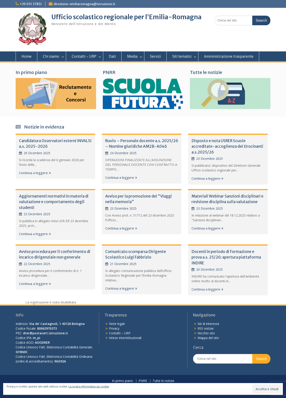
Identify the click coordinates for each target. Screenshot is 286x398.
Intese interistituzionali (125, 338)
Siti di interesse (208, 324)
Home (26, 56)
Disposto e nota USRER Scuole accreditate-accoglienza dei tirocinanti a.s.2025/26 (227, 146)
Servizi (155, 56)
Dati (112, 56)
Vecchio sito (206, 333)
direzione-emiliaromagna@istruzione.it (84, 4)
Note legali (117, 324)
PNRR (109, 72)
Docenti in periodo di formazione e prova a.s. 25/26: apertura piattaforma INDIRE (226, 257)
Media (132, 56)
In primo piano (31, 72)
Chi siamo (51, 56)
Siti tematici (181, 56)
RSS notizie (206, 328)
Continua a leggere (33, 173)
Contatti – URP (84, 56)
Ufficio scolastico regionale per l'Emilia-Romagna (126, 17)
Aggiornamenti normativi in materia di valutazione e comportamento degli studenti (53, 202)
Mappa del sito (208, 338)
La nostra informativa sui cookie (89, 386)
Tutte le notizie (206, 72)
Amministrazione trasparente (228, 56)
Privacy (114, 328)
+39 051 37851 (31, 4)
